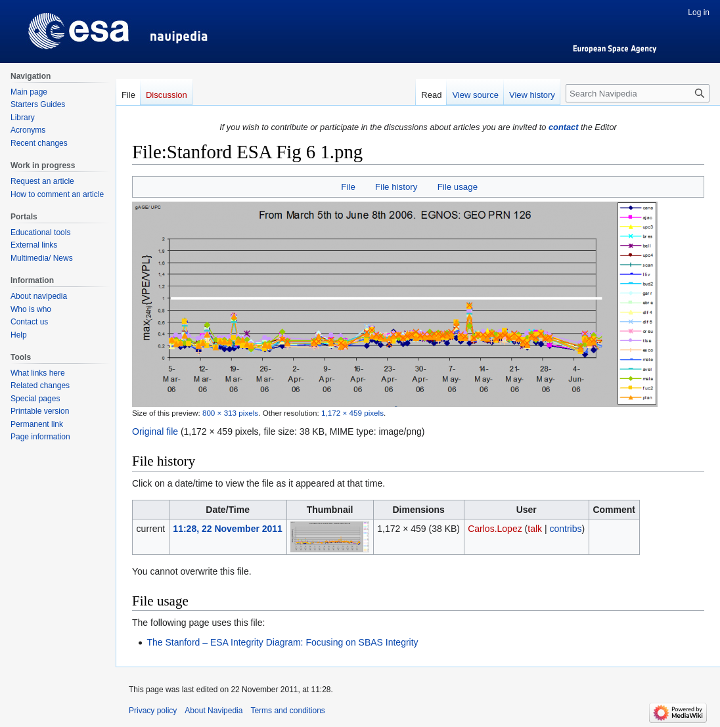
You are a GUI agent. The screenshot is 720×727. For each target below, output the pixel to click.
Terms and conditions (287, 710)
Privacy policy (153, 710)
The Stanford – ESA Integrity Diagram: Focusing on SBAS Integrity (282, 642)
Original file (155, 431)
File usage (458, 187)
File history (396, 187)
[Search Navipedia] (637, 93)
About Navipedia (213, 710)
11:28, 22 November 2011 (227, 528)
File (348, 187)
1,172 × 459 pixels (352, 412)
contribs (565, 528)
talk (535, 528)
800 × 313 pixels (230, 412)
